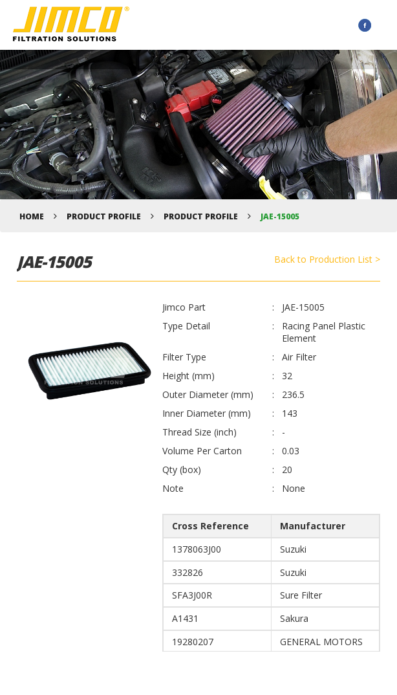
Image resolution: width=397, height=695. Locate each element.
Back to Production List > (327, 259)
